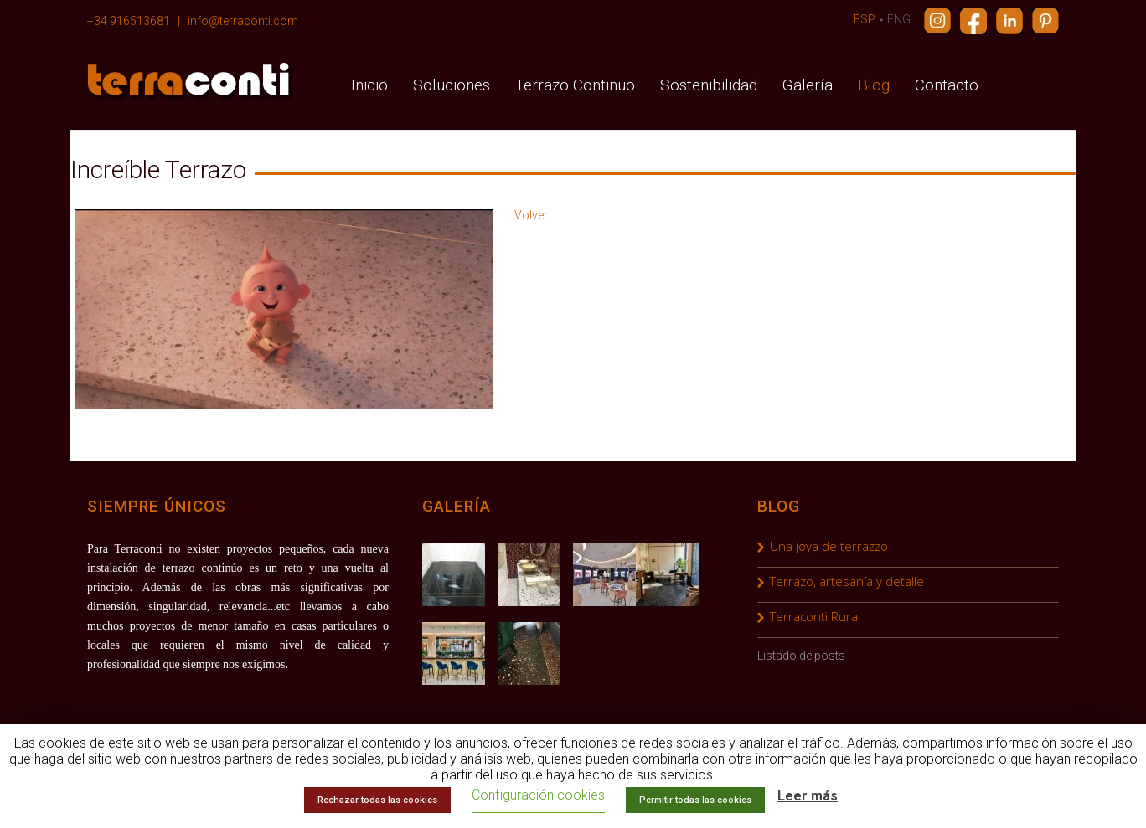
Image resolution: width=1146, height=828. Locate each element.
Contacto (946, 85)
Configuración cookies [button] (538, 795)
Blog (874, 85)
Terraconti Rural (815, 616)
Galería (807, 85)
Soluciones (451, 85)
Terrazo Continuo (575, 85)
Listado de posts (801, 655)
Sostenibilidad (708, 85)
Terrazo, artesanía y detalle (847, 581)
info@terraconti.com (243, 21)
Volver (531, 215)
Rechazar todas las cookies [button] (377, 800)
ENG (899, 19)
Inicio (369, 85)
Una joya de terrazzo (829, 545)
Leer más (807, 796)
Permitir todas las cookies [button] (695, 800)
